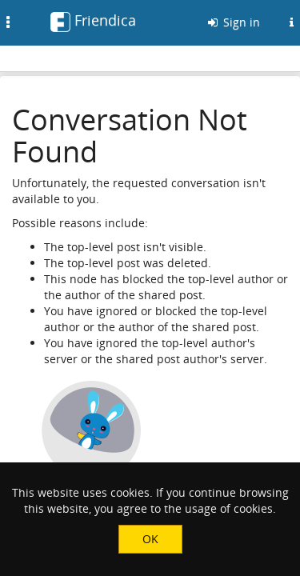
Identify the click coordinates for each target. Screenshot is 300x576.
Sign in (233, 22)
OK (150, 538)
